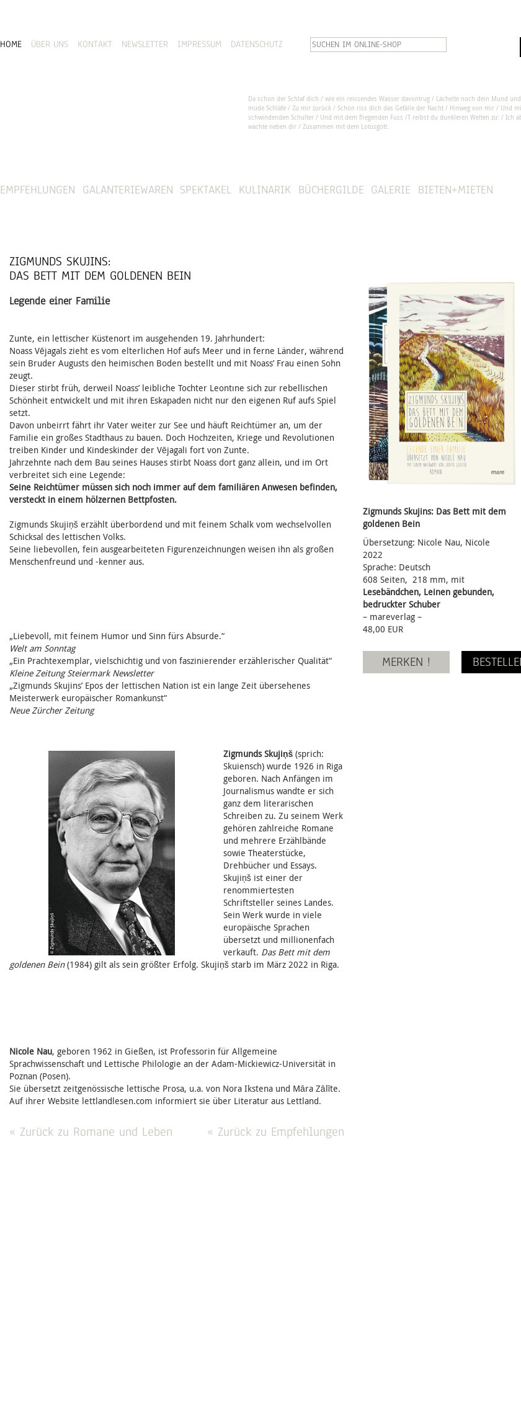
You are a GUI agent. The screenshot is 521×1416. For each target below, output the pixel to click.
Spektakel (205, 189)
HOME (11, 44)
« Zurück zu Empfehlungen (275, 1131)
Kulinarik (265, 189)
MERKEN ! (406, 661)
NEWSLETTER (145, 44)
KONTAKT (95, 44)
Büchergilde (331, 189)
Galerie (391, 189)
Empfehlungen (37, 189)
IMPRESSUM (199, 44)
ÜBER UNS (49, 44)
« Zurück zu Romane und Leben (90, 1131)
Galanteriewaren (127, 189)
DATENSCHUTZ (257, 44)
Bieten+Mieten (455, 189)
